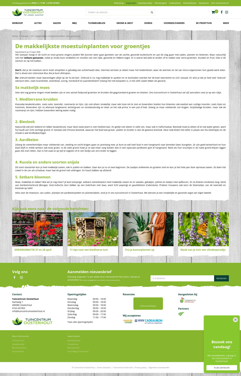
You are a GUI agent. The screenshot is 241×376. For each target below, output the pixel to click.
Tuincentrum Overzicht (123, 367)
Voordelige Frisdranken (78, 351)
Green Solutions (104, 367)
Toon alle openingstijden (80, 321)
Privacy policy (140, 367)
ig (226, 12)
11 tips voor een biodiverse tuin (89, 249)
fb (221, 12)
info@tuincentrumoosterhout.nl (28, 311)
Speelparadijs (18, 344)
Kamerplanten (74, 340)
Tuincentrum (18, 340)
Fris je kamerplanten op (139, 249)
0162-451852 (18, 308)
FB (14, 277)
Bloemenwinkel (19, 347)
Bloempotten (73, 347)
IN (21, 277)
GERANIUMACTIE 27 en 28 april (32, 249)
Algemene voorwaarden (159, 367)
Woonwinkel (18, 351)
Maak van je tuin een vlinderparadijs (202, 249)
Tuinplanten (73, 344)
